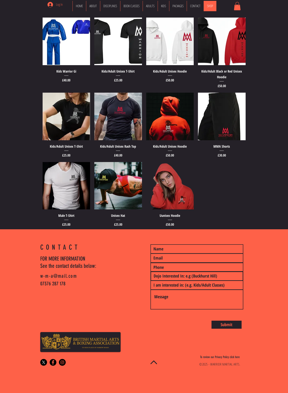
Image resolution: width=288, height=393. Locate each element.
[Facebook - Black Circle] (53, 362)
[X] (43, 362)
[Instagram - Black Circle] (62, 362)
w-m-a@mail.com (58, 276)
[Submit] (226, 325)
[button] (237, 6)
